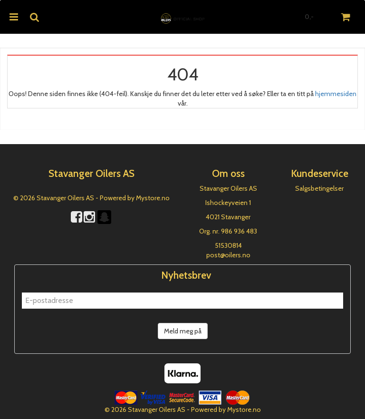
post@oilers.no (228, 255)
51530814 (228, 245)
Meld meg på (183, 331)
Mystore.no (153, 198)
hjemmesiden (335, 93)
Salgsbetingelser (319, 188)
